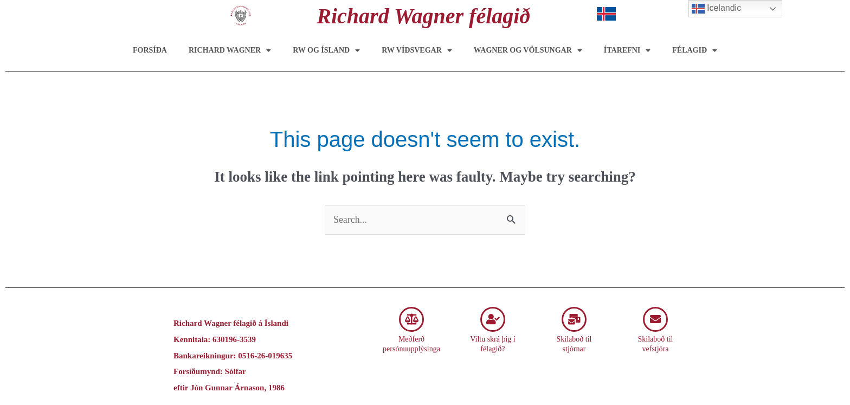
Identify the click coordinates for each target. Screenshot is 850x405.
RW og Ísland (326, 50)
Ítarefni (627, 50)
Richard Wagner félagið (423, 16)
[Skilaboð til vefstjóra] (655, 319)
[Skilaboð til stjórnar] (574, 319)
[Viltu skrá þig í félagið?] (492, 319)
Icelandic (717, 8)
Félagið (694, 50)
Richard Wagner (230, 50)
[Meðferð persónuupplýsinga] (411, 319)
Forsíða (150, 50)
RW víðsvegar (417, 50)
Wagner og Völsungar (528, 50)
